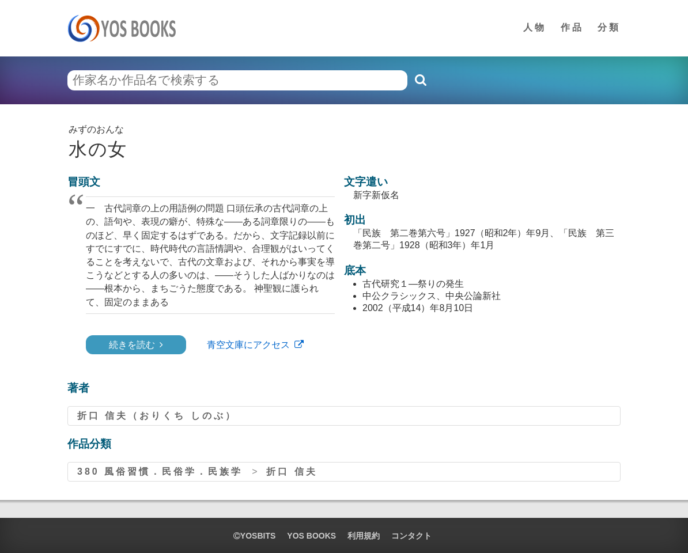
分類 (609, 27)
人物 (534, 27)
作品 (572, 27)
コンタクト (411, 535)
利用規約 (363, 535)
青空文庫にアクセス (248, 345)
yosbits (254, 535)
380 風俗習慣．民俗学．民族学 (160, 471)
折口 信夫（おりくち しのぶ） (157, 416)
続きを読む (132, 345)
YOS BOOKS (311, 535)
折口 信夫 (291, 471)
